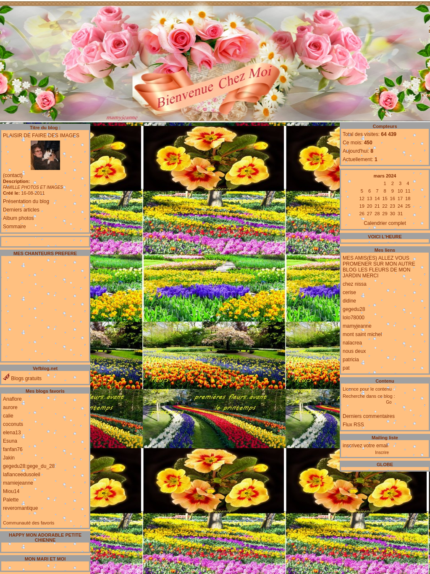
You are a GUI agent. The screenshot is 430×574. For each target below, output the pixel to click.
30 (392, 213)
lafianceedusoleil (21, 474)
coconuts (13, 424)
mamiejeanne (18, 483)
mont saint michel (362, 334)
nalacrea (352, 343)
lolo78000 (353, 318)
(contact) (13, 175)
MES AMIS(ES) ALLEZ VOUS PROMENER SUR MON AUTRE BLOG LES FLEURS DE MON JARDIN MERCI (379, 267)
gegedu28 (354, 309)
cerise (349, 292)
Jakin (9, 458)
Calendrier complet (385, 223)
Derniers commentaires (369, 416)
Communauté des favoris (28, 522)
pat (346, 368)
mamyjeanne (357, 326)
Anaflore (12, 399)
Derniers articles (21, 210)
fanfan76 (13, 449)
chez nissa (355, 284)
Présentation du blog (26, 201)
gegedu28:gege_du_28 (29, 466)
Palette (10, 500)
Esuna (10, 441)
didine (349, 301)
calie (8, 416)
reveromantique (20, 508)
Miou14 (11, 491)
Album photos (18, 218)
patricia (351, 360)
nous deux (354, 351)
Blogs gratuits (22, 378)
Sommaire (14, 227)
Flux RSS (353, 425)
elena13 (12, 433)
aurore (10, 407)
